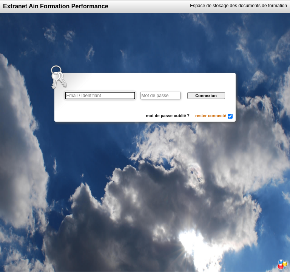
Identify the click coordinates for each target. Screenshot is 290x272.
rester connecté (210, 115)
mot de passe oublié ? (168, 115)
